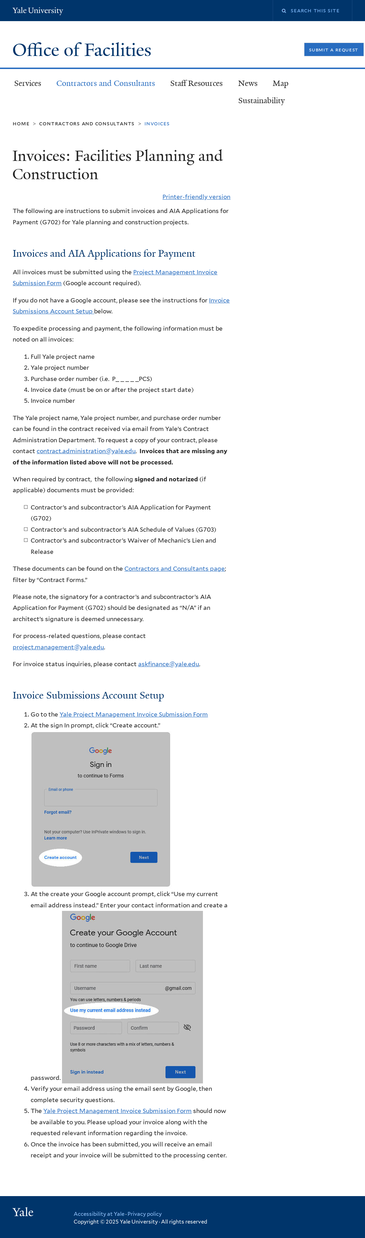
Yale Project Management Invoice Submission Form (134, 714)
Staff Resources (196, 83)
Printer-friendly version (196, 196)
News (248, 83)
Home (21, 123)
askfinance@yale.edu (168, 664)
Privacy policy (145, 1214)
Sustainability (261, 100)
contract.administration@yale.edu (86, 451)
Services (27, 83)
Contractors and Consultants (105, 83)
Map (281, 83)
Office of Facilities (84, 50)
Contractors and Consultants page (174, 568)
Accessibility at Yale (99, 1214)
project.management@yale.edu (58, 647)
